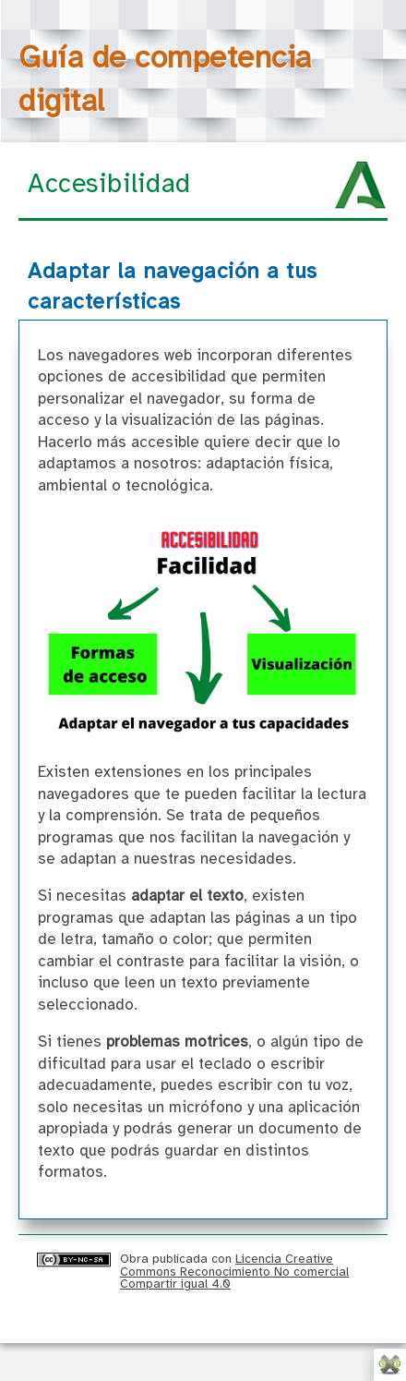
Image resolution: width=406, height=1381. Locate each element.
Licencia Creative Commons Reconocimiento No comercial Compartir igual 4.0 (234, 1271)
